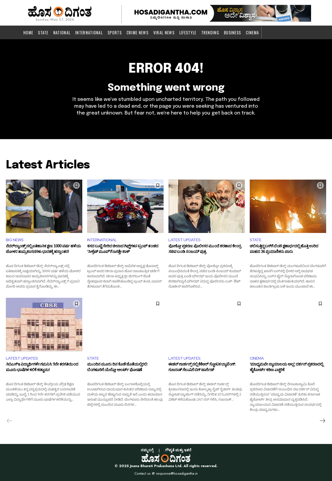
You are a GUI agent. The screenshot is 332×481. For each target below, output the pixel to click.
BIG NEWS (15, 239)
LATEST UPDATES (184, 239)
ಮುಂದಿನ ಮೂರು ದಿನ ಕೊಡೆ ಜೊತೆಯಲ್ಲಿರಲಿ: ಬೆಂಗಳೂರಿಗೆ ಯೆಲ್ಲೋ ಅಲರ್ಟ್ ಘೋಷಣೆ (117, 368)
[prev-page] (9, 420)
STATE (255, 239)
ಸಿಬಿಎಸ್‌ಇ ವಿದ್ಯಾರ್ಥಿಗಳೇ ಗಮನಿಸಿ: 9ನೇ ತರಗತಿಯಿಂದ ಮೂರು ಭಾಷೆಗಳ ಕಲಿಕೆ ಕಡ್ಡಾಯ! (42, 368)
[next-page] (322, 420)
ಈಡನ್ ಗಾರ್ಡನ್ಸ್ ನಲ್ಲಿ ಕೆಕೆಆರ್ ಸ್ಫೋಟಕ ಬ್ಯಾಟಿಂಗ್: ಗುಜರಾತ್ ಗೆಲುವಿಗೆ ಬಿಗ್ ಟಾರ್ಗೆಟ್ (201, 368)
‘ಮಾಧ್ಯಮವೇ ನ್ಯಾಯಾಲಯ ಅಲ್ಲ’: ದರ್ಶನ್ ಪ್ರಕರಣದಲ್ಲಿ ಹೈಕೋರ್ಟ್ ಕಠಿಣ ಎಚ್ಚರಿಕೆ (286, 368)
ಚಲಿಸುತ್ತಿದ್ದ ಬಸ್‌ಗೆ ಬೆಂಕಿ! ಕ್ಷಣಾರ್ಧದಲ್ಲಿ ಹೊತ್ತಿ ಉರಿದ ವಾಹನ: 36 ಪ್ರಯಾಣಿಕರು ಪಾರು (284, 250)
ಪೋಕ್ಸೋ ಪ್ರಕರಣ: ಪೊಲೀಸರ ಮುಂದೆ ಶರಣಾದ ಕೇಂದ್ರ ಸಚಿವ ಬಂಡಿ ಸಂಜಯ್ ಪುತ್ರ (204, 250)
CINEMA (257, 358)
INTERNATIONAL (102, 239)
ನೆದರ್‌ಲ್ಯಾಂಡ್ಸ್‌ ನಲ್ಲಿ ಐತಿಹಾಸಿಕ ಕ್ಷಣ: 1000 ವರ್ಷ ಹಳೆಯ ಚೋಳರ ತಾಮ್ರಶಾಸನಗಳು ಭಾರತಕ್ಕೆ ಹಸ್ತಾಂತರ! (43, 250)
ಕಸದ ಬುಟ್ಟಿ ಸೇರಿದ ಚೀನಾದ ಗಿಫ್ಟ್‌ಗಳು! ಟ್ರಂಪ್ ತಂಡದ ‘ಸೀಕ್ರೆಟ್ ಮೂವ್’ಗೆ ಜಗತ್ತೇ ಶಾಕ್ (122, 250)
